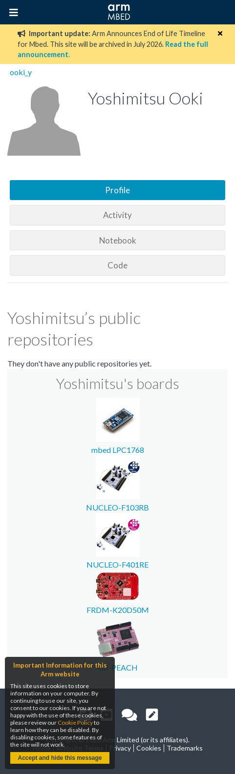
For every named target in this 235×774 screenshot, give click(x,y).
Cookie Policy (75, 722)
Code (117, 265)
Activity (117, 215)
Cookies (148, 748)
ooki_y (21, 72)
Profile (117, 190)
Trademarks (185, 748)
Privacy (120, 748)
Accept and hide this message (60, 757)
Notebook (117, 240)
